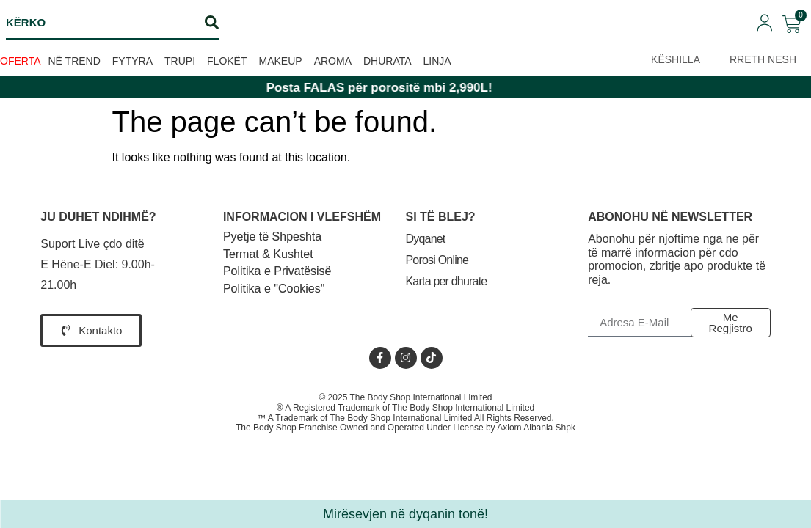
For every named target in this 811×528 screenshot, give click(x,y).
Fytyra (132, 61)
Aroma (333, 61)
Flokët (227, 61)
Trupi (179, 61)
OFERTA (20, 61)
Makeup (280, 61)
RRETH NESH (763, 59)
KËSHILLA (675, 59)
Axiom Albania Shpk (536, 427)
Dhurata (387, 61)
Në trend (74, 61)
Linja (437, 61)
